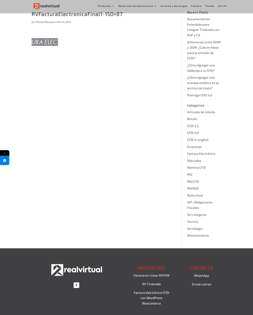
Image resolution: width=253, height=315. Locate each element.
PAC (190, 174)
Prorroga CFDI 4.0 (199, 95)
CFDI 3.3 (193, 126)
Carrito (222, 6)
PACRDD (193, 188)
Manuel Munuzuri (46, 21)
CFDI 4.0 (193, 133)
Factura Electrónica (201, 153)
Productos (104, 6)
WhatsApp (201, 275)
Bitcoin (192, 119)
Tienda (209, 6)
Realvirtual (195, 195)
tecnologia (194, 228)
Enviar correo (201, 284)
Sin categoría (196, 215)
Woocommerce (198, 235)
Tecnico (192, 221)
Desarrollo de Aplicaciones (135, 6)
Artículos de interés (201, 112)
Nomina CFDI (196, 167)
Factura (196, 6)
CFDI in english (198, 140)
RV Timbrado (151, 284)
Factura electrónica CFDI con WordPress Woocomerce (151, 298)
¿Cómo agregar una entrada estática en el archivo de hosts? (203, 82)
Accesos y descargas (174, 6)
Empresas (194, 147)
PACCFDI (193, 181)
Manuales (194, 161)
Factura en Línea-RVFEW (151, 275)
